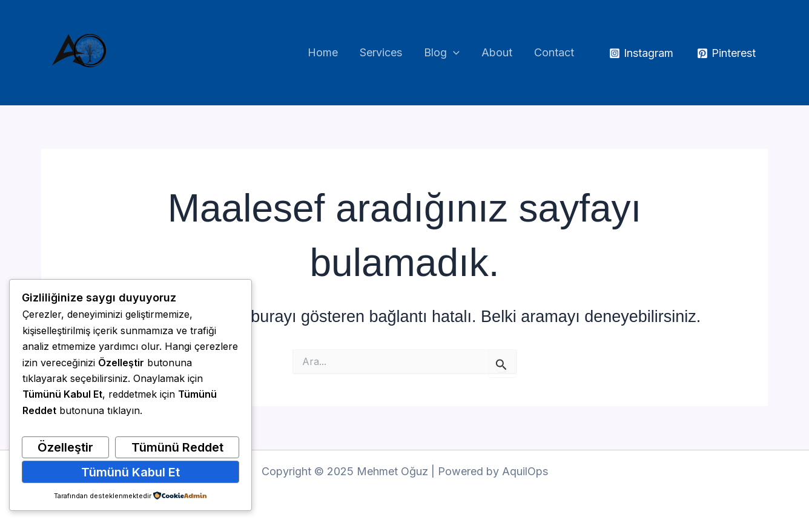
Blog (442, 53)
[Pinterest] (726, 53)
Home (323, 52)
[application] (453, 53)
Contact (554, 52)
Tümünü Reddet (177, 447)
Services (381, 52)
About (496, 52)
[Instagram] (641, 53)
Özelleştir (65, 447)
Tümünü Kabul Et (130, 472)
